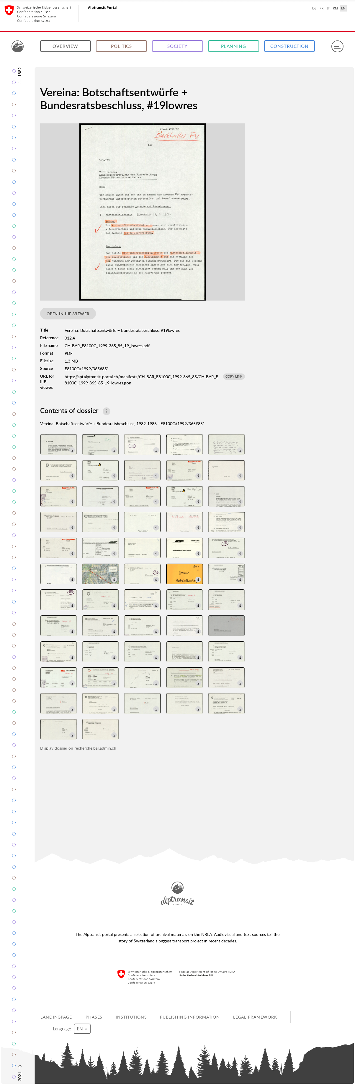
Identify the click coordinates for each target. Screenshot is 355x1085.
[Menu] (337, 46)
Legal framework (255, 1017)
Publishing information (190, 1017)
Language (71, 1029)
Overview (65, 46)
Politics (121, 46)
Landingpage (56, 1017)
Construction (289, 46)
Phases (94, 1017)
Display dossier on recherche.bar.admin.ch (78, 748)
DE (314, 8)
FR (321, 8)
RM (335, 8)
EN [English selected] (343, 8)
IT (328, 8)
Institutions (131, 1017)
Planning (233, 46)
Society (177, 46)
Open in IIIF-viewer (68, 313)
